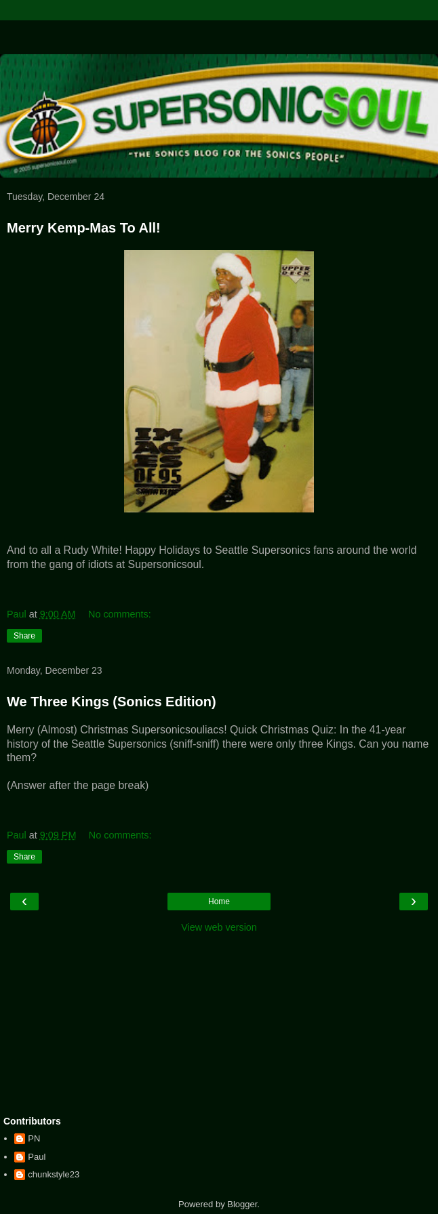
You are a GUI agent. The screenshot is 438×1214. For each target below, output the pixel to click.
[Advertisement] (219, 37)
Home (219, 901)
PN (34, 1138)
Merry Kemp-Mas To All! (84, 227)
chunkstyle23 (53, 1174)
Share (24, 636)
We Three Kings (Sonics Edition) (111, 701)
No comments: (119, 614)
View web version (219, 927)
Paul (36, 1157)
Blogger (242, 1204)
